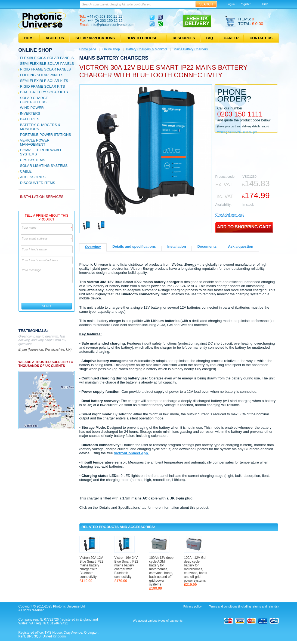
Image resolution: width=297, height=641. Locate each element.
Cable (26, 171)
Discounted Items (37, 183)
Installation (176, 246)
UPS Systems (32, 160)
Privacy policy (192, 606)
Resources (184, 38)
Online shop (35, 50)
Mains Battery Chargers (191, 49)
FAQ (209, 38)
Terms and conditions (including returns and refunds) (244, 606)
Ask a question (240, 246)
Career (231, 38)
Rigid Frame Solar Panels (45, 69)
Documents (207, 246)
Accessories (33, 177)
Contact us (261, 38)
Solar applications (95, 38)
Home (29, 38)
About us (55, 38)
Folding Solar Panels (41, 75)
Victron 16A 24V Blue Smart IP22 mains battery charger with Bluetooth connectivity (126, 567)
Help (265, 3)
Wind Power (32, 108)
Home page (87, 49)
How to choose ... (143, 38)
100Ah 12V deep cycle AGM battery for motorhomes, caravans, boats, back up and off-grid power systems (161, 571)
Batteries (29, 119)
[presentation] (47, 293)
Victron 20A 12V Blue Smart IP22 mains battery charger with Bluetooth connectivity (91, 567)
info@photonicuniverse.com (112, 25)
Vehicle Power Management (34, 142)
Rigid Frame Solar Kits (42, 86)
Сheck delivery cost (229, 214)
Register (245, 4)
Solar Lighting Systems (44, 166)
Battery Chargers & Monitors (146, 49)
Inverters (30, 113)
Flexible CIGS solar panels (47, 58)
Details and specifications (134, 246)
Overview (93, 247)
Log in (231, 4)
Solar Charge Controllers (34, 100)
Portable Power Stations (45, 135)
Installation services (42, 197)
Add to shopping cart (244, 227)
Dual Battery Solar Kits (44, 92)
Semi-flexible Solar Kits (44, 81)
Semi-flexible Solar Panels (47, 64)
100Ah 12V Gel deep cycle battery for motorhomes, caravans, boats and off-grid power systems (195, 569)
